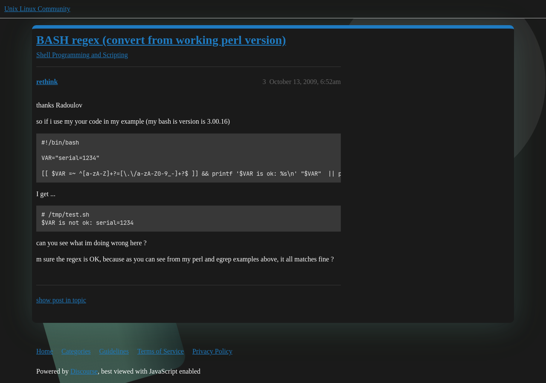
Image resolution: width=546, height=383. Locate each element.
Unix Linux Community (37, 8)
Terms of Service (160, 351)
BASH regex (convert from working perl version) (161, 39)
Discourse (84, 371)
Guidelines (114, 351)
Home (44, 351)
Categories (75, 351)
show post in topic (61, 300)
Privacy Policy (212, 351)
